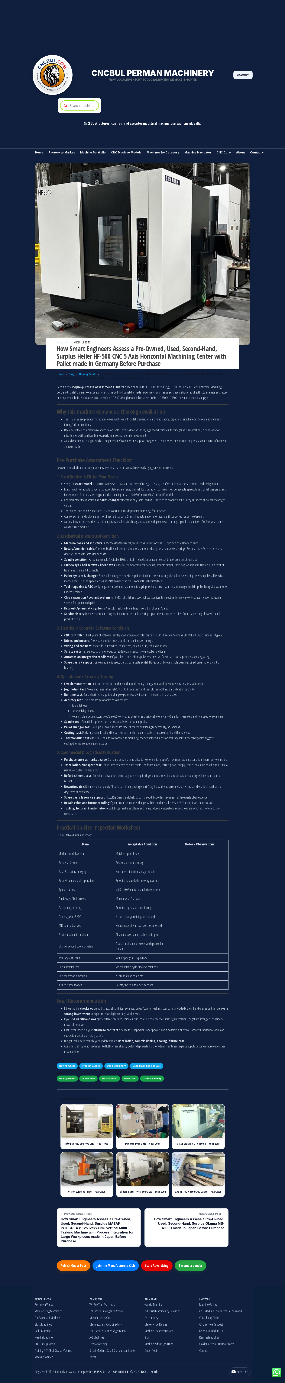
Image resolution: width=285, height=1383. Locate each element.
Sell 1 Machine (43, 1331)
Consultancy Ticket (209, 1317)
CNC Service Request (211, 1324)
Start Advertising (157, 1265)
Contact (255, 152)
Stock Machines (43, 1324)
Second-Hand (110, 1078)
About (240, 152)
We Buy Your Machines (102, 1304)
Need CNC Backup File (211, 1331)
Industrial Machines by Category (162, 1311)
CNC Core (224, 152)
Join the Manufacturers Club (115, 1265)
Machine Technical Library (158, 1331)
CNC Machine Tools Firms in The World (220, 1311)
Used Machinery (116, 1065)
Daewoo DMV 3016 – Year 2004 (142, 1143)
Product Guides (91, 1065)
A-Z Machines (96, 1337)
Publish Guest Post (73, 1265)
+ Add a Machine (153, 1304)
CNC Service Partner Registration (107, 1331)
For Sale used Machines (48, 1317)
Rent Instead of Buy (210, 1337)
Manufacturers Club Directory (105, 1324)
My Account (243, 75)
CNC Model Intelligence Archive (106, 1311)
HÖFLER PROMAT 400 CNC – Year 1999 (86, 1143)
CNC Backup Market (45, 1344)
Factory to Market (62, 152)
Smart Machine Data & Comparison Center (112, 1350)
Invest (92, 1357)
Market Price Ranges (155, 1324)
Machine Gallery (208, 1304)
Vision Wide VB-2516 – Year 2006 (86, 1191)
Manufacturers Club (100, 1317)
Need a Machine (44, 1337)
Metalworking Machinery (48, 1311)
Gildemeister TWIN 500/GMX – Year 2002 (142, 1191)
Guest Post (88, 1078)
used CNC (130, 1078)
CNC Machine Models (126, 152)
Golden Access (207, 1344)
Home (39, 152)
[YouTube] (240, 1371)
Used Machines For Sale (147, 1065)
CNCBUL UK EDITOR (83, 342)
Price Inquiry (151, 1317)
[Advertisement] (113, 26)
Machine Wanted (44, 1357)
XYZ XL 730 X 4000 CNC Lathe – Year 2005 (198, 1191)
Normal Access (226, 1344)
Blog (71, 374)
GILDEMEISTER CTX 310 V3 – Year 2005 (198, 1143)
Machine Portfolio (93, 152)
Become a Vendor (190, 1265)
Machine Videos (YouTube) (159, 1344)
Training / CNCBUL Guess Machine (53, 1350)
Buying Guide (87, 374)
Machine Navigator (197, 152)
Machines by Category (163, 152)
